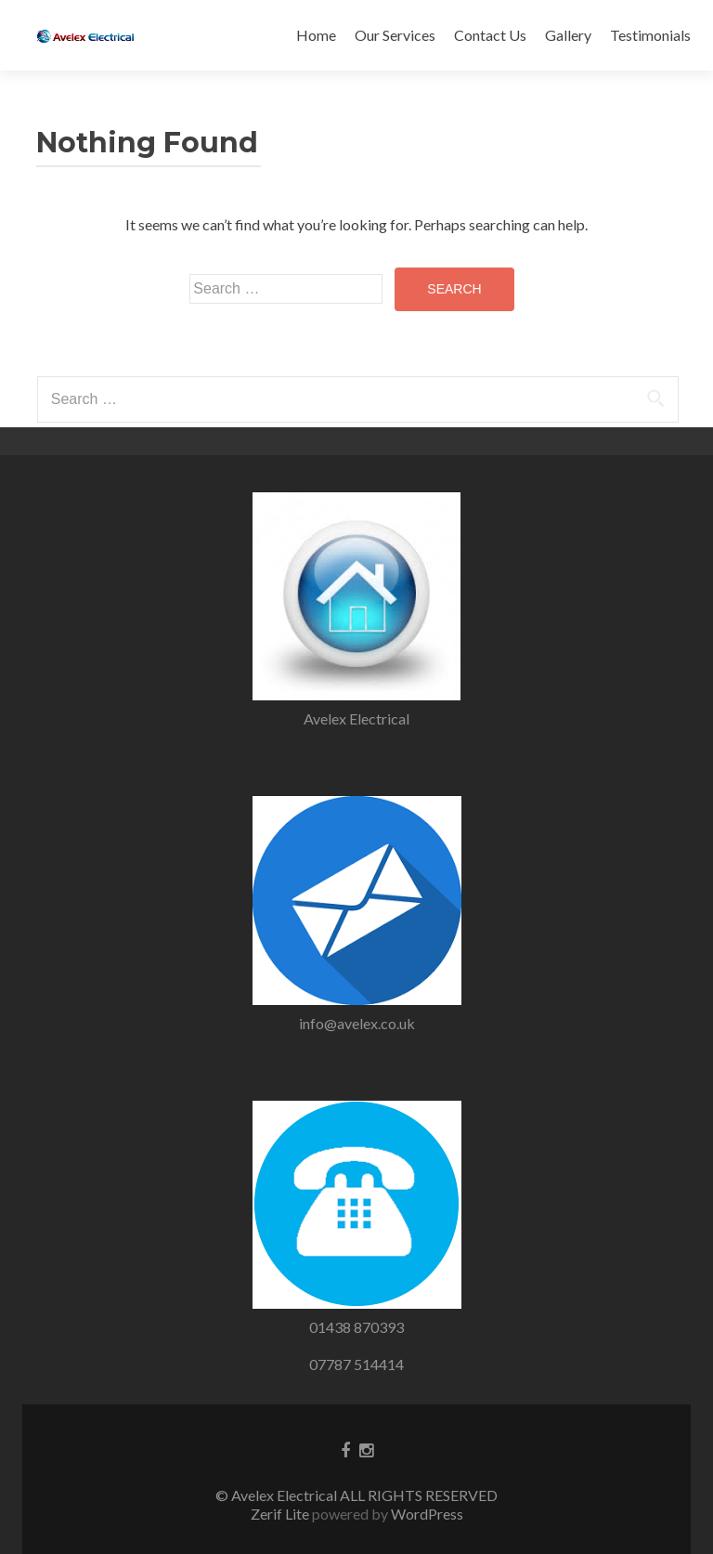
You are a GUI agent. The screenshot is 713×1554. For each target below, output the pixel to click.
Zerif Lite (281, 1513)
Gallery (568, 35)
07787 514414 (356, 1364)
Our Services (395, 35)
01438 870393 (356, 1327)
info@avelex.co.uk (357, 1023)
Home (316, 35)
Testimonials (650, 35)
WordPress (425, 1513)
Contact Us (490, 35)
